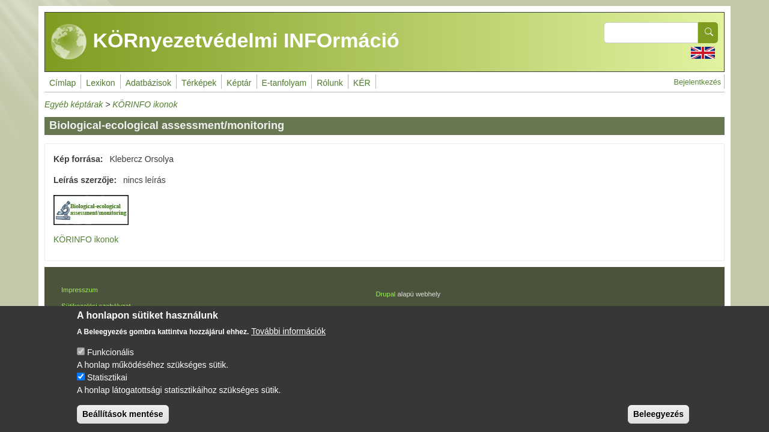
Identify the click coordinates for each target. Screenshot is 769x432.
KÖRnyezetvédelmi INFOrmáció (225, 42)
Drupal (385, 294)
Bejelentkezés (697, 82)
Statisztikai (107, 389)
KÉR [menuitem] (362, 83)
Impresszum (79, 289)
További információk (288, 342)
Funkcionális (110, 363)
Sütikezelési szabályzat (96, 306)
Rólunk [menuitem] (330, 83)
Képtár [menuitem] (238, 83)
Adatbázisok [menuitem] (148, 83)
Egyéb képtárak (73, 104)
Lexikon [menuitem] (100, 83)
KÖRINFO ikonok (144, 104)
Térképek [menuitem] (198, 83)
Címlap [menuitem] (62, 83)
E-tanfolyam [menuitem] (284, 83)
